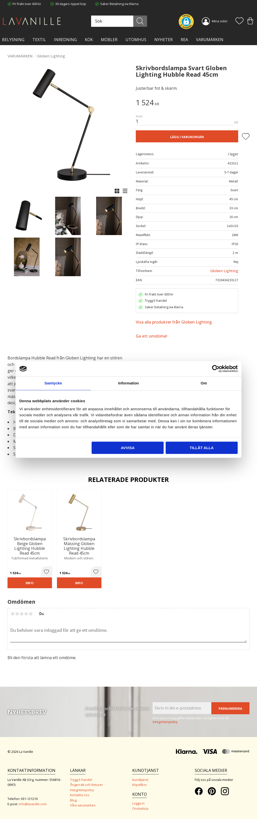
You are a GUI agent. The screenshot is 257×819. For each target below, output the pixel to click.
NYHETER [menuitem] (163, 39)
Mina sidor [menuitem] (220, 21)
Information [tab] (128, 383)
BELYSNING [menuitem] (13, 39)
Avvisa (128, 448)
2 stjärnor (17, 613)
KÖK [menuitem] (89, 39)
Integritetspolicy (82, 790)
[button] (239, 21)
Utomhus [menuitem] (135, 39)
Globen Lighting (224, 270)
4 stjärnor (26, 613)
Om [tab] (204, 383)
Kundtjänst (140, 779)
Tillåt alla (202, 448)
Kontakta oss (79, 795)
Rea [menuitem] (184, 39)
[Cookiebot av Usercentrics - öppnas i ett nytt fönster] (216, 368)
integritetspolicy (165, 722)
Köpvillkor (139, 784)
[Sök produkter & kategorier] (118, 21)
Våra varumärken (83, 805)
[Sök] (140, 21)
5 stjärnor (30, 613)
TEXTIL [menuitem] (39, 39)
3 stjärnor (21, 613)
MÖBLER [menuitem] (109, 39)
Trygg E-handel (81, 779)
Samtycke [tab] (53, 383)
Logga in (138, 803)
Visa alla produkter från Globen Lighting (174, 322)
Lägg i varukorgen (187, 137)
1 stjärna (12, 613)
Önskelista (140, 808)
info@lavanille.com (33, 804)
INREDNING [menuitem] (65, 39)
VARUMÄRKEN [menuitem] (209, 39)
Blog (73, 800)
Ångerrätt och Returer (86, 784)
